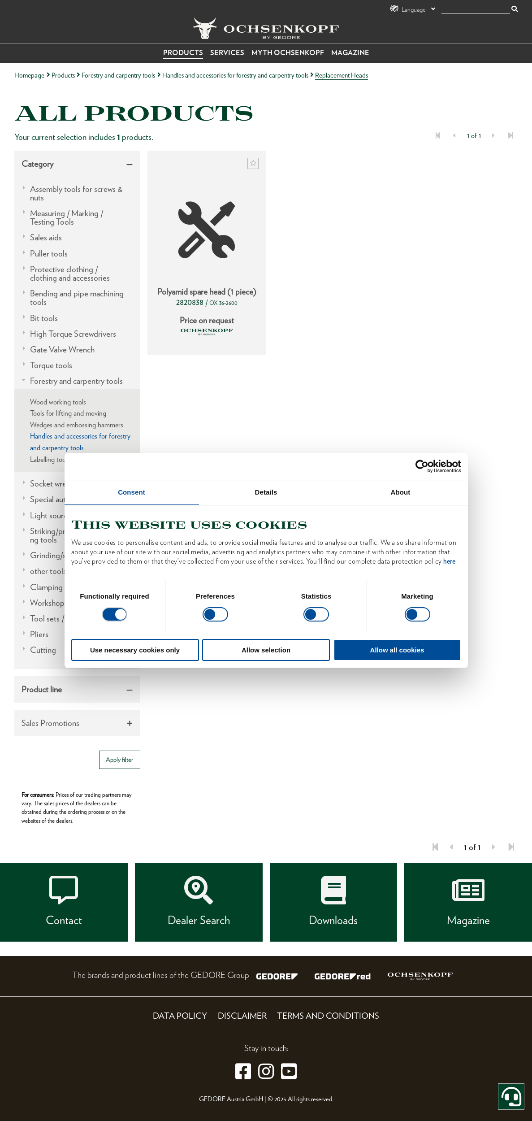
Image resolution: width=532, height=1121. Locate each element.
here (449, 561)
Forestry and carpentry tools (118, 75)
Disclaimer (242, 1016)
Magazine (350, 52)
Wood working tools (58, 402)
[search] (475, 9)
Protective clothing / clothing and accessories (70, 273)
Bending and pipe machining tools (77, 297)
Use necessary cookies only (135, 650)
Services (227, 52)
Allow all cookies (397, 650)
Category (37, 164)
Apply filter (119, 759)
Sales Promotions (50, 723)
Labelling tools (50, 459)
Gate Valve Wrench (62, 349)
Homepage (29, 75)
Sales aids (46, 237)
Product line (42, 689)
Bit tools (44, 318)
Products (183, 52)
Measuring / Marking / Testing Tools (66, 217)
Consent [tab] (131, 492)
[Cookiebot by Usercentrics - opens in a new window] (422, 466)
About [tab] (401, 492)
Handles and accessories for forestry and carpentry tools (235, 75)
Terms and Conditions (328, 1016)
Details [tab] (266, 492)
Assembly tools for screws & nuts (76, 193)
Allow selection (266, 650)
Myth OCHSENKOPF (287, 52)
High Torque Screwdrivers (73, 334)
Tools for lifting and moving (68, 413)
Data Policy (180, 1016)
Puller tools (49, 253)
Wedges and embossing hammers (76, 425)
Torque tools (51, 365)
